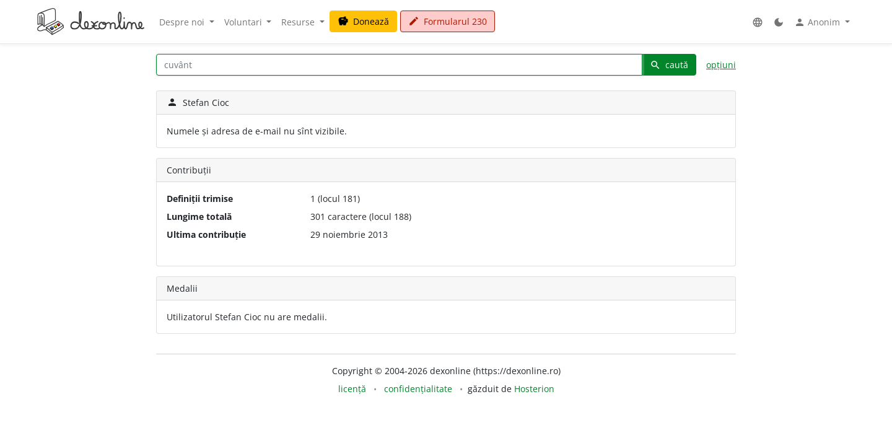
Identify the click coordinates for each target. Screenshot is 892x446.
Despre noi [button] (183, 22)
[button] (757, 22)
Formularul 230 (447, 21)
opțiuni (721, 65)
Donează (363, 21)
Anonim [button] (818, 22)
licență (352, 389)
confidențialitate (418, 389)
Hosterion (534, 389)
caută (669, 65)
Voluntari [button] (244, 22)
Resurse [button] (299, 22)
